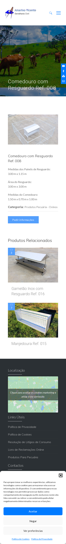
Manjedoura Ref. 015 (28, 343)
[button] (60, 475)
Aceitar (33, 511)
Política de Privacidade (41, 539)
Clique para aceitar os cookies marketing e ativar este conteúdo (33, 394)
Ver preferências (33, 530)
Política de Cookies (21, 539)
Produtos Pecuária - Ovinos (41, 207)
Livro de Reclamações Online (26, 449)
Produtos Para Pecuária (23, 457)
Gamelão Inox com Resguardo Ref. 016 (28, 291)
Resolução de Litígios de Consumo (29, 442)
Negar (33, 521)
